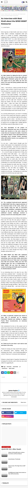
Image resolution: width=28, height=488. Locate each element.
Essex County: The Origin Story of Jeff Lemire (16, 466)
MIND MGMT (8, 39)
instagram (8, 416)
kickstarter (4, 368)
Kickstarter (7, 40)
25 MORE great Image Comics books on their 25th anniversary (17, 473)
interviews (15, 366)
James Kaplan (13, 390)
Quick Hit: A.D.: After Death (11, 449)
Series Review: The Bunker (14, 459)
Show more (23, 402)
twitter (21, 412)
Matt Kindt (7, 14)
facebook (8, 412)
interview (9, 366)
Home (2, 14)
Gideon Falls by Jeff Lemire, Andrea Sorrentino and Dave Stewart (16, 453)
